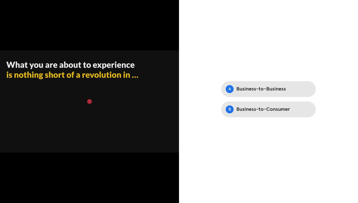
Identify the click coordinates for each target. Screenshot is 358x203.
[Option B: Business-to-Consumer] (268, 109)
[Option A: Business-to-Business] (268, 89)
